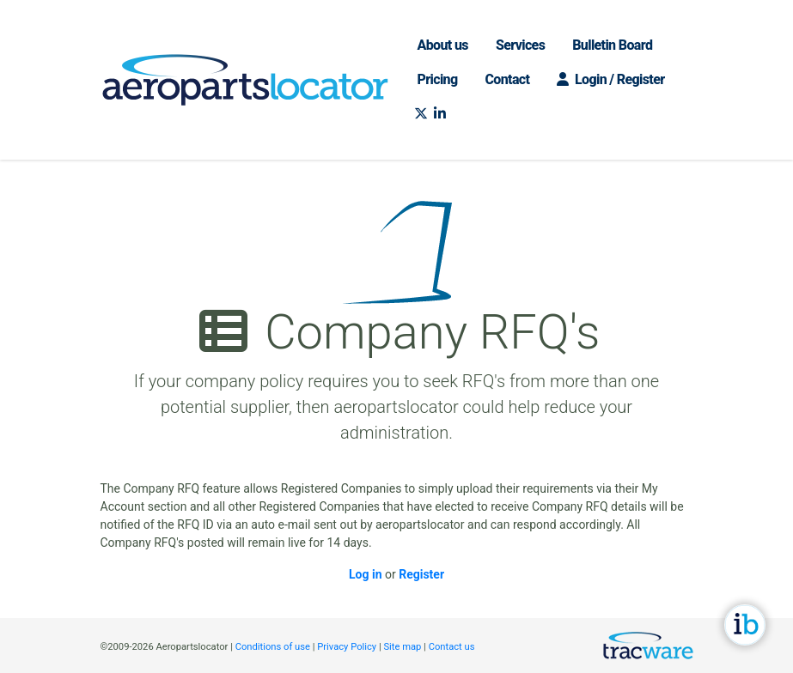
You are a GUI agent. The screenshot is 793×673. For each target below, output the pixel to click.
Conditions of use (272, 646)
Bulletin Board (612, 45)
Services (520, 45)
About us (443, 45)
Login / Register (610, 79)
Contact (507, 79)
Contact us (452, 646)
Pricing (438, 79)
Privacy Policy (346, 646)
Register (421, 574)
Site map (402, 646)
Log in (365, 574)
